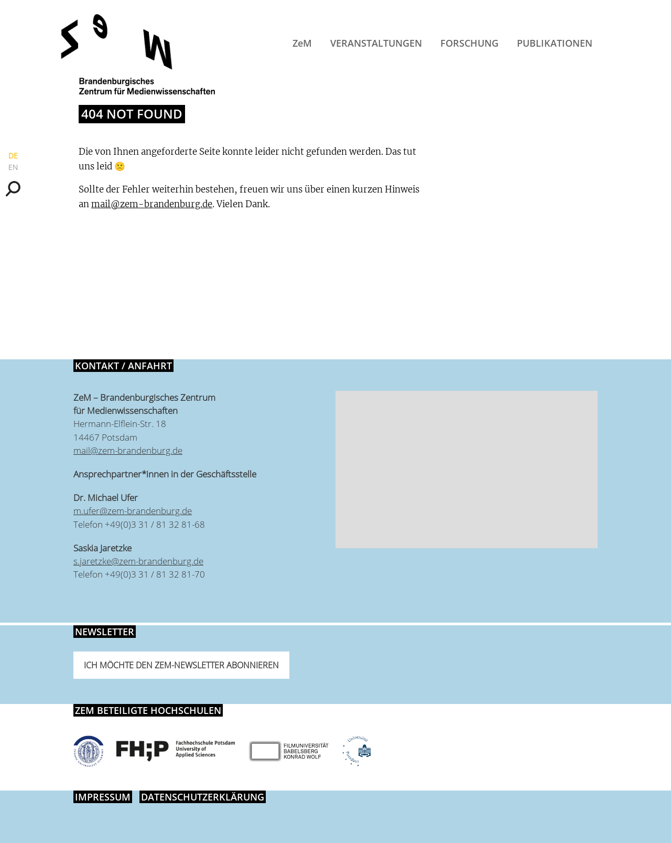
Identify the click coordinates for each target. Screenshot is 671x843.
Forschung (469, 43)
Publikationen (554, 43)
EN (13, 167)
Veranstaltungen (376, 43)
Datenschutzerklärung (202, 797)
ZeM (302, 43)
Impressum (103, 797)
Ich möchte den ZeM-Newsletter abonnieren (181, 665)
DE (13, 156)
